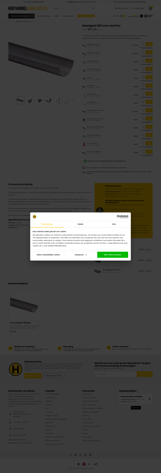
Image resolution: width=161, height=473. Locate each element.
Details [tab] (80, 224)
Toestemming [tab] (46, 224)
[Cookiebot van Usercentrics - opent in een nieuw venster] (118, 216)
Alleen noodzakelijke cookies (48, 255)
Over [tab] (114, 224)
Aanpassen (80, 255)
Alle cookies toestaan (112, 255)
